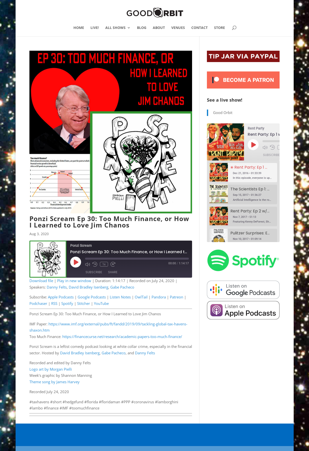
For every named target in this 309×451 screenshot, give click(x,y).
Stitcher (83, 303)
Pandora (159, 296)
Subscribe (94, 272)
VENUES (178, 28)
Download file (41, 280)
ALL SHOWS (115, 28)
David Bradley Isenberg (88, 287)
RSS (54, 303)
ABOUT (159, 28)
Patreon (176, 296)
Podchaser (38, 303)
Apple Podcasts (61, 296)
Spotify (67, 303)
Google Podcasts (92, 296)
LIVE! (94, 28)
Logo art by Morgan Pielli (50, 369)
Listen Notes (120, 296)
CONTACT (199, 28)
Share (112, 272)
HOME (78, 28)
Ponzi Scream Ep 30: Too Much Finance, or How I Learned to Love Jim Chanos (109, 221)
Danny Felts (57, 287)
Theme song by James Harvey (54, 381)
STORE (219, 28)
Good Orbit (222, 112)
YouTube (101, 303)
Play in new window (74, 280)
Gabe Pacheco (122, 287)
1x (104, 264)
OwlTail (141, 296)
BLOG (141, 28)
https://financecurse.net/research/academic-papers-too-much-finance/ (122, 336)
